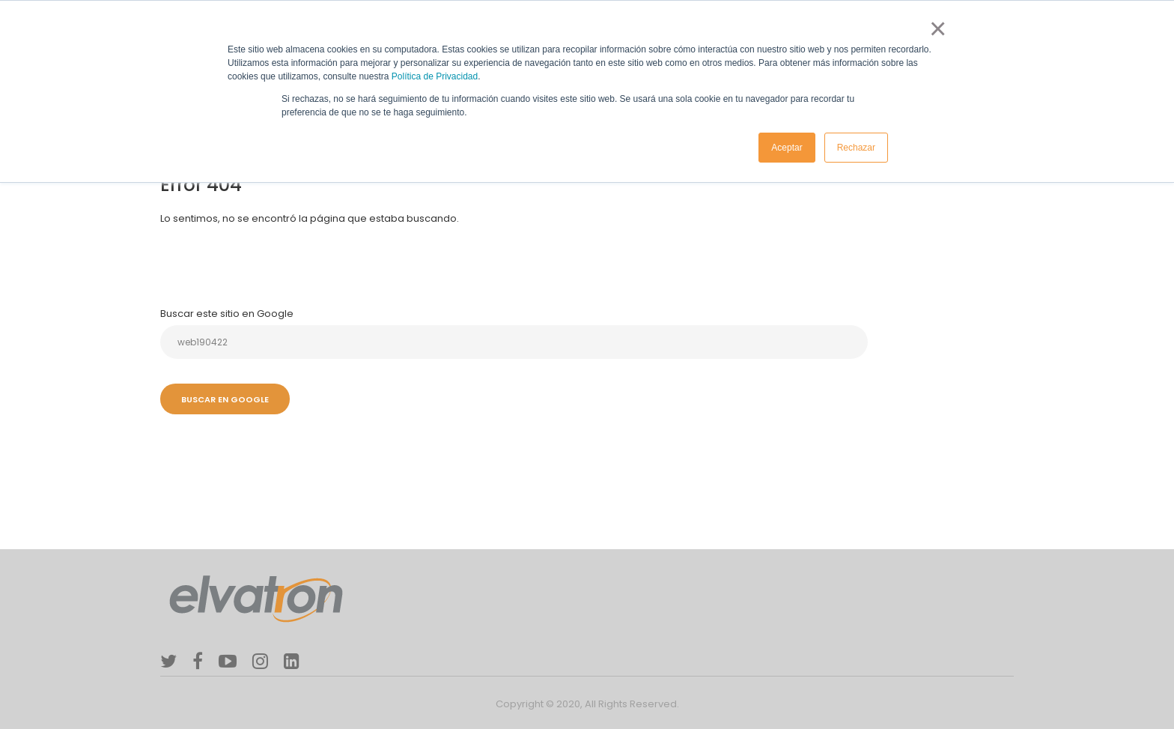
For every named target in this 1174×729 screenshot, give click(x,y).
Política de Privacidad (435, 76)
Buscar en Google (225, 399)
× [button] (934, 28)
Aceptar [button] (786, 147)
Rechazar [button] (856, 147)
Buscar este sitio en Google (227, 313)
